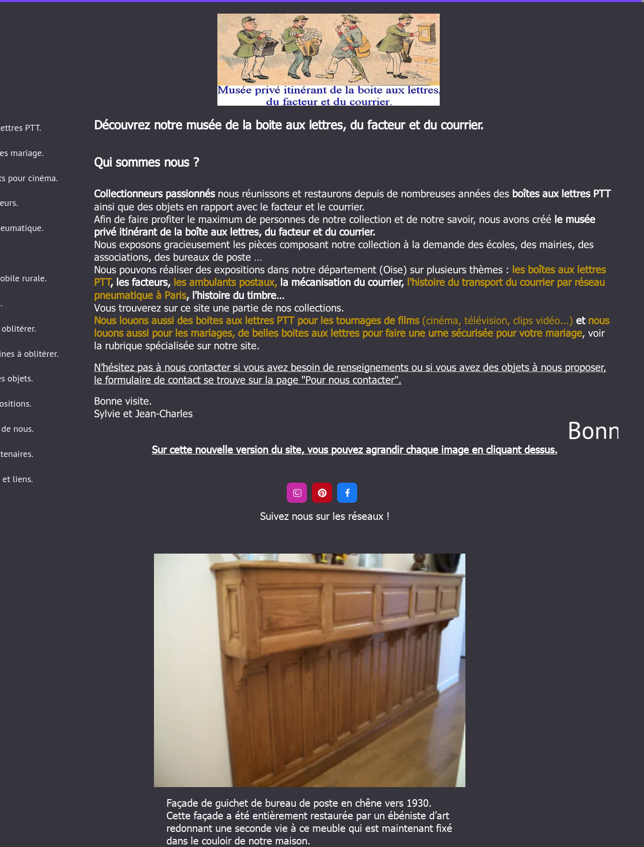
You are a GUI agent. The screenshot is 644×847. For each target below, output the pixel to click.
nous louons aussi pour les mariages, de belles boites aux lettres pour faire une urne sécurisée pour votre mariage (351, 326)
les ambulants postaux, (225, 281)
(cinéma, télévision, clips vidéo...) (333, 319)
